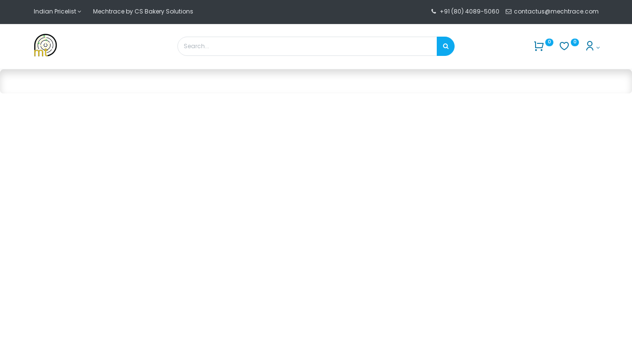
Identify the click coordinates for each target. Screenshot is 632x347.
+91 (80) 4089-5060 (469, 11)
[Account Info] (592, 47)
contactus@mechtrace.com (557, 11)
